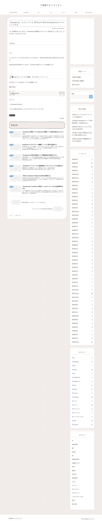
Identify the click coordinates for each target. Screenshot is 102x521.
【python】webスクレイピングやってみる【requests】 (82, 128)
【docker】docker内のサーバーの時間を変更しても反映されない (82, 122)
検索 (73, 93)
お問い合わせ (75, 84)
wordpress (12, 115)
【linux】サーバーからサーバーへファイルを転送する (82, 116)
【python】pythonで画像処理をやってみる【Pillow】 (82, 140)
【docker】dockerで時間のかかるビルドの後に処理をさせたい (82, 134)
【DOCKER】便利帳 (78, 81)
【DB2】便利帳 (76, 77)
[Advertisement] (82, 41)
